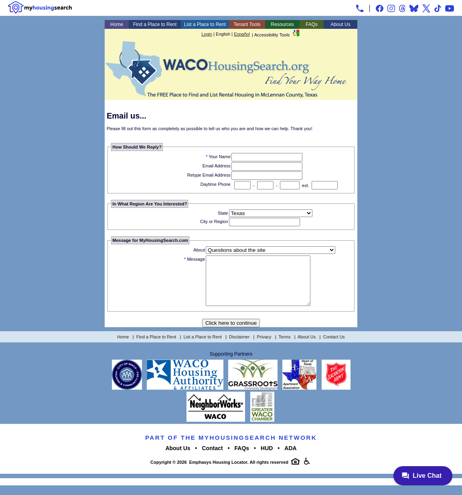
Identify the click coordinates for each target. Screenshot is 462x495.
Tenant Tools (246, 24)
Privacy (264, 346)
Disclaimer (239, 346)
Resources (282, 24)
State (223, 213)
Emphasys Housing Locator (218, 471)
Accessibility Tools (272, 34)
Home (116, 24)
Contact (212, 458)
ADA (290, 458)
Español (242, 34)
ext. (305, 185)
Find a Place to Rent (155, 24)
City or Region (214, 221)
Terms (285, 346)
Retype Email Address (209, 175)
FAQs (312, 24)
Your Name (220, 156)
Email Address (217, 165)
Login (206, 34)
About (199, 250)
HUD (267, 458)
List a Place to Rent (205, 24)
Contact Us (333, 346)
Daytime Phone (216, 184)
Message (196, 259)
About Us (340, 24)
